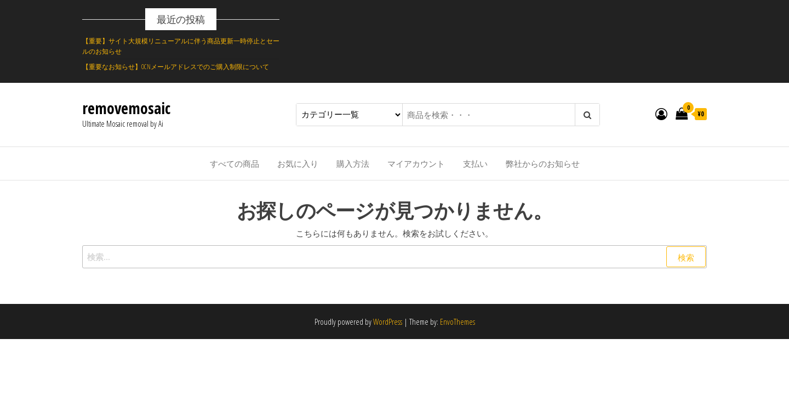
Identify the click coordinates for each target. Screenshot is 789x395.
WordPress (387, 321)
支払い (475, 163)
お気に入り (297, 163)
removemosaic (126, 108)
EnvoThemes (457, 321)
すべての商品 (234, 163)
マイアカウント (416, 163)
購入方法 (352, 163)
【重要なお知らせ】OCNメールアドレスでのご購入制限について (175, 66)
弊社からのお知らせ (543, 163)
